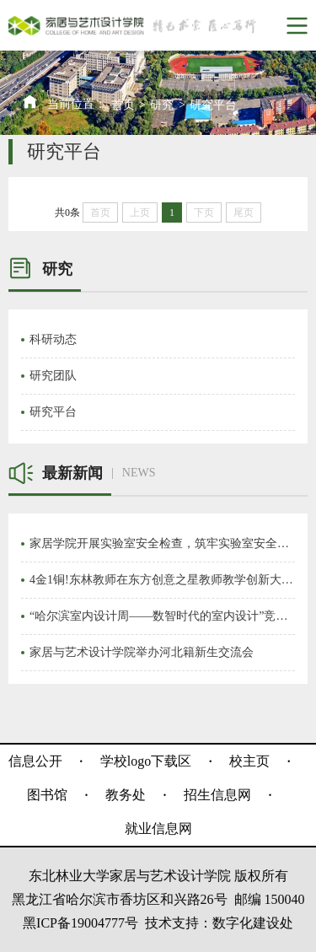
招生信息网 (217, 795)
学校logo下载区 (145, 761)
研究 (162, 105)
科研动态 (53, 339)
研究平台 (213, 105)
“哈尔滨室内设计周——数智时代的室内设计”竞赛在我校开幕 (162, 616)
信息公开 (35, 761)
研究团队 (53, 375)
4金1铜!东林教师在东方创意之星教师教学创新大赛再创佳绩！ (162, 579)
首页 (123, 105)
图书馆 (47, 795)
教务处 (125, 795)
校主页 (249, 761)
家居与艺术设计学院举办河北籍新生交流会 (141, 652)
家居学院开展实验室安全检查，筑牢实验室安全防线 (162, 543)
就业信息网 (158, 828)
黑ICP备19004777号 (80, 923)
